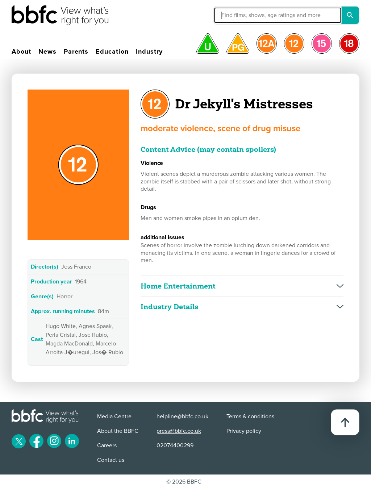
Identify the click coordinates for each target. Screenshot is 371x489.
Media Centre (114, 416)
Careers (107, 445)
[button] (237, 15)
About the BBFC (117, 431)
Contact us (110, 460)
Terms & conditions (250, 416)
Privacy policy (243, 431)
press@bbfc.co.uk (179, 431)
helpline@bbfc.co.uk (182, 416)
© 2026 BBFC (183, 482)
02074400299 (175, 445)
